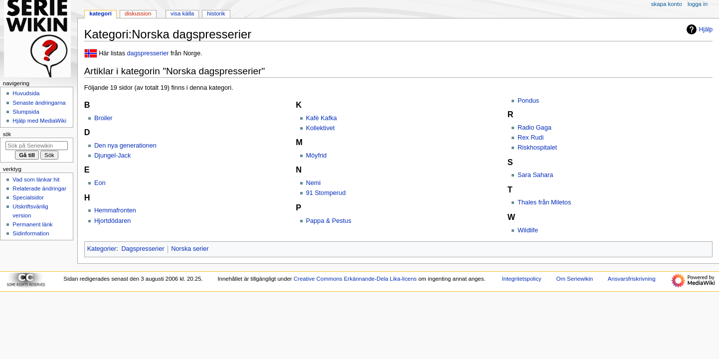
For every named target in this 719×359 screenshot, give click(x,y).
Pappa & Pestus (329, 220)
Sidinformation (30, 233)
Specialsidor (27, 197)
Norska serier (189, 248)
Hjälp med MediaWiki (39, 121)
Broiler (103, 118)
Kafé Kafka (321, 118)
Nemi (313, 183)
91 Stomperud (326, 192)
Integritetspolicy (521, 279)
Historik (216, 13)
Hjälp (698, 29)
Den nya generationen (125, 145)
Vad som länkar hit (35, 179)
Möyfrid (316, 155)
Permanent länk (32, 224)
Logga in (698, 4)
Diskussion (138, 13)
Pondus (528, 100)
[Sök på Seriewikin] (36, 145)
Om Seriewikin (574, 279)
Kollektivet (320, 128)
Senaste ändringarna (38, 103)
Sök (7, 134)
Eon (100, 183)
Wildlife (528, 230)
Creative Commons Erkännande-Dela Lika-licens (355, 279)
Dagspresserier (142, 248)
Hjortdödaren (112, 220)
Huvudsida (25, 93)
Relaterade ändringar (39, 188)
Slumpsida (25, 112)
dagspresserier (148, 53)
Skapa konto (666, 4)
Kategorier (102, 248)
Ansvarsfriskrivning (632, 279)
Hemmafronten (115, 210)
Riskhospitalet (537, 147)
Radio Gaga (534, 127)
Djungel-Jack (112, 155)
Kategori (100, 13)
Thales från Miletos (544, 202)
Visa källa (182, 13)
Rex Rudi (530, 137)
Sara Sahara (535, 175)
